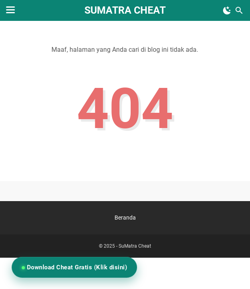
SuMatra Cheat (125, 10)
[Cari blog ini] (239, 10)
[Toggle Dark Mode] (227, 10)
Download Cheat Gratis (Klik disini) (76, 267)
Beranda (125, 217)
